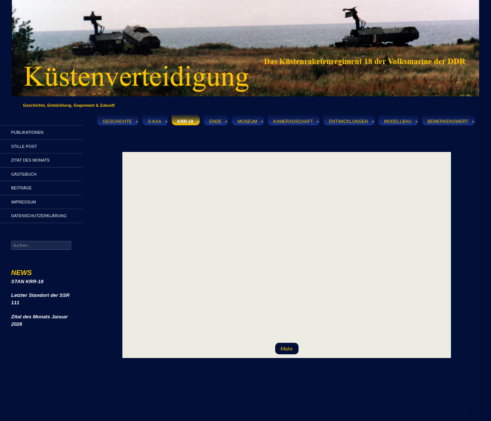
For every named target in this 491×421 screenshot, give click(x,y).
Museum (250, 120)
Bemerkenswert (451, 120)
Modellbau (401, 120)
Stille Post (24, 146)
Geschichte (121, 120)
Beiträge (21, 188)
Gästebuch (23, 174)
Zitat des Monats (30, 160)
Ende (218, 120)
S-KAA (158, 120)
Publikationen (27, 132)
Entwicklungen (352, 120)
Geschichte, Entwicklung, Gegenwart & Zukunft (69, 105)
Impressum (23, 202)
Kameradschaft (296, 120)
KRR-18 (188, 120)
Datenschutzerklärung (39, 215)
